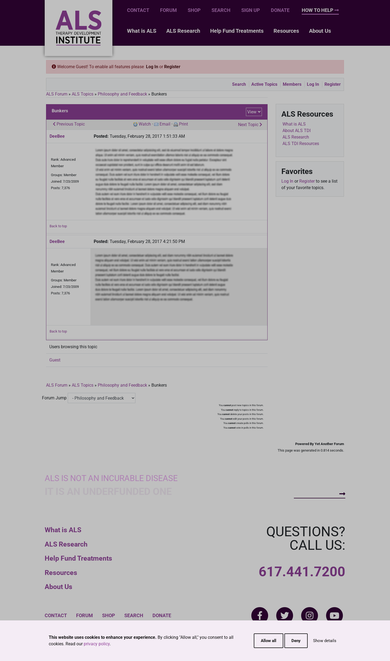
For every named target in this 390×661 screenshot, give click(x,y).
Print (183, 124)
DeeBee (57, 136)
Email (165, 124)
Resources (286, 31)
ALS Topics (82, 94)
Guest (54, 360)
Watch (145, 124)
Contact (138, 10)
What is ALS (141, 31)
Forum (168, 10)
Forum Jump (54, 397)
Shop (194, 10)
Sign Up (250, 10)
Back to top (58, 226)
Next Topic (250, 124)
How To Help (320, 10)
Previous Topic (69, 124)
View (251, 111)
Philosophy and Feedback (122, 94)
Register (172, 66)
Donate (280, 10)
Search (221, 10)
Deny (296, 640)
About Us (320, 31)
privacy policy (97, 643)
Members (292, 84)
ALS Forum (57, 94)
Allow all (268, 640)
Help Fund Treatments (237, 31)
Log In (152, 66)
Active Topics (264, 84)
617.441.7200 (302, 572)
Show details (324, 640)
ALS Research (183, 31)
